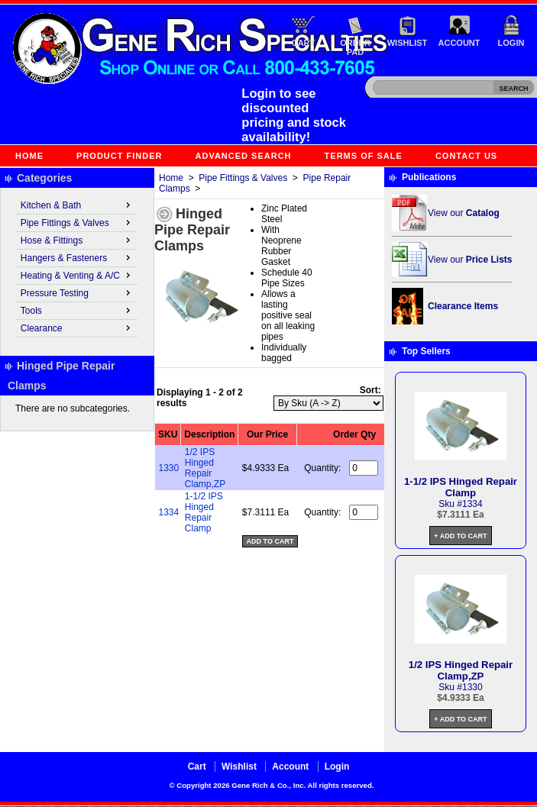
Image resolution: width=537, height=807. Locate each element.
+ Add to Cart (460, 536)
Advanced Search (244, 155)
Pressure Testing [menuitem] (77, 292)
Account (459, 42)
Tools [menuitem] (77, 310)
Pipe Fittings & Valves (243, 178)
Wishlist (407, 42)
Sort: (370, 390)
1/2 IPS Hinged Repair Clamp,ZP (205, 468)
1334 (169, 512)
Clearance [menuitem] (77, 327)
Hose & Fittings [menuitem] (77, 240)
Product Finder (119, 155)
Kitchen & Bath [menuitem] (77, 205)
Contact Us (466, 155)
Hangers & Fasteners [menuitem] (77, 257)
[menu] (77, 267)
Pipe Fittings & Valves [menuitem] (77, 222)
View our (464, 213)
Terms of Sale (364, 155)
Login (511, 42)
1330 (169, 468)
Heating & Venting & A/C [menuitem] (77, 275)
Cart (303, 42)
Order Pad (355, 47)
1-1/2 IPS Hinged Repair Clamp (204, 512)
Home (29, 155)
